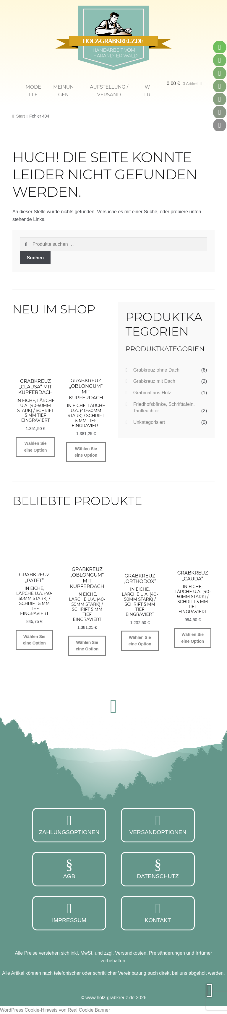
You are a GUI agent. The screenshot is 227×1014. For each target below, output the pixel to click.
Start (20, 116)
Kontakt (158, 912)
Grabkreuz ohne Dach (156, 369)
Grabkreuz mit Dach (154, 381)
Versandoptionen (158, 824)
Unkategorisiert (149, 422)
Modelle (33, 90)
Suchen (35, 257)
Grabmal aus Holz (152, 392)
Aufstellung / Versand (109, 90)
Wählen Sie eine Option (35, 447)
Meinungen (63, 90)
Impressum (69, 912)
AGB (69, 868)
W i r (147, 90)
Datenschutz (158, 868)
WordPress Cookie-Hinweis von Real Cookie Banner (55, 1010)
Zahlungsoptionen (69, 824)
